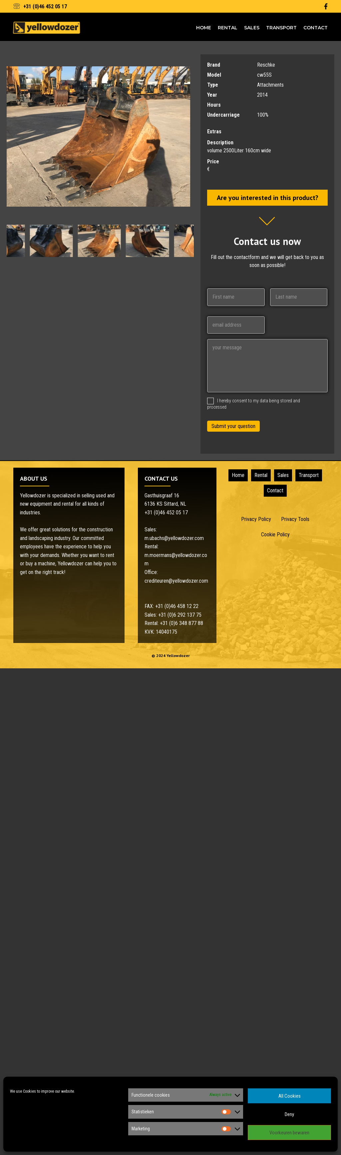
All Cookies (289, 1096)
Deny (289, 1114)
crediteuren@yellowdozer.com (176, 581)
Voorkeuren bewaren (289, 1133)
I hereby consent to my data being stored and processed (253, 404)
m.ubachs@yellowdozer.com (174, 538)
